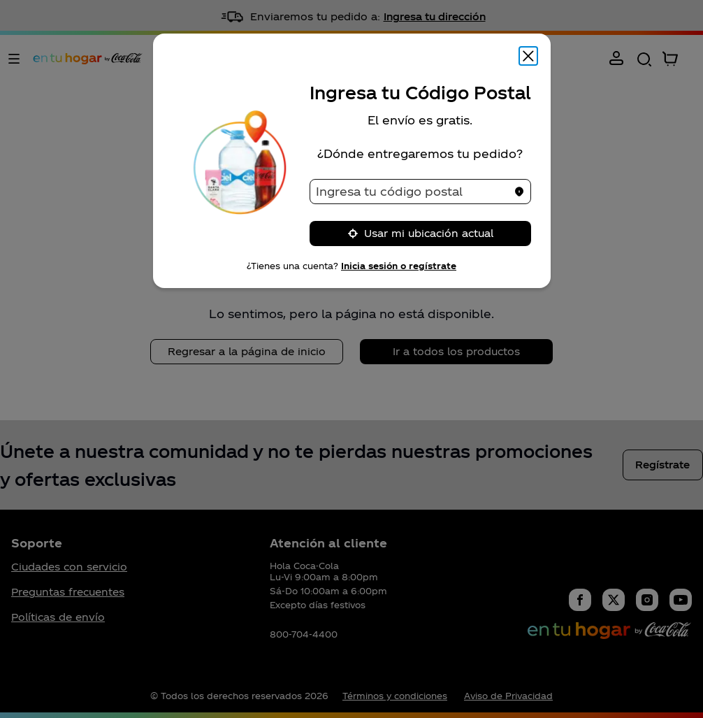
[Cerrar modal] (528, 56)
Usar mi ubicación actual (420, 233)
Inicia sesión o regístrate (398, 266)
